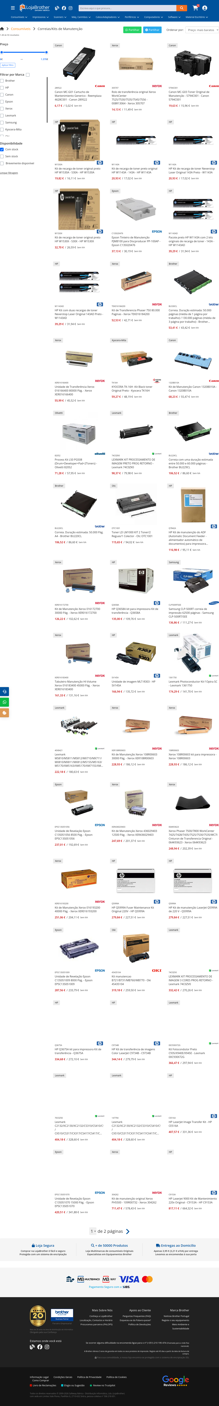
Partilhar (132, 30)
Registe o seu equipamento (175, 1320)
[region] (24, 106)
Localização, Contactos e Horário (96, 1320)
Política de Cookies (117, 1377)
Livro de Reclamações (43, 1385)
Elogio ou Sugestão (73, 1385)
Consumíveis (21, 29)
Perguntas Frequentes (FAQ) (137, 1316)
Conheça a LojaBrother (100, 1316)
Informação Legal (39, 1377)
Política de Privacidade (89, 1377)
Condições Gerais (63, 1377)
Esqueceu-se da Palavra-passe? (135, 1320)
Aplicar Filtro (7, 65)
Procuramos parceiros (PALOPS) (96, 1324)
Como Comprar (40, 1380)
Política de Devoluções (139, 1324)
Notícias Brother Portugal (176, 1316)
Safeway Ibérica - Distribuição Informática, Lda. (90, 1393)
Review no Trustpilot (102, 1385)
